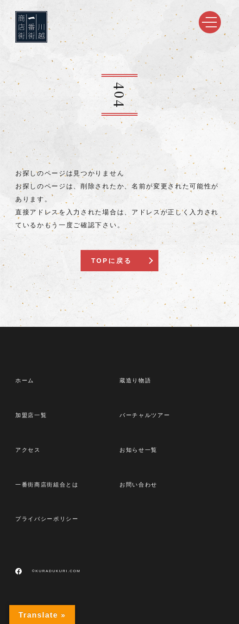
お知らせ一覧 (138, 450)
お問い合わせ (138, 484)
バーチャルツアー (145, 415)
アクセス (28, 450)
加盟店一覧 (31, 415)
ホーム (24, 380)
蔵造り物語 (135, 380)
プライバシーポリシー (47, 519)
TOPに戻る (111, 260)
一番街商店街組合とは (47, 484)
